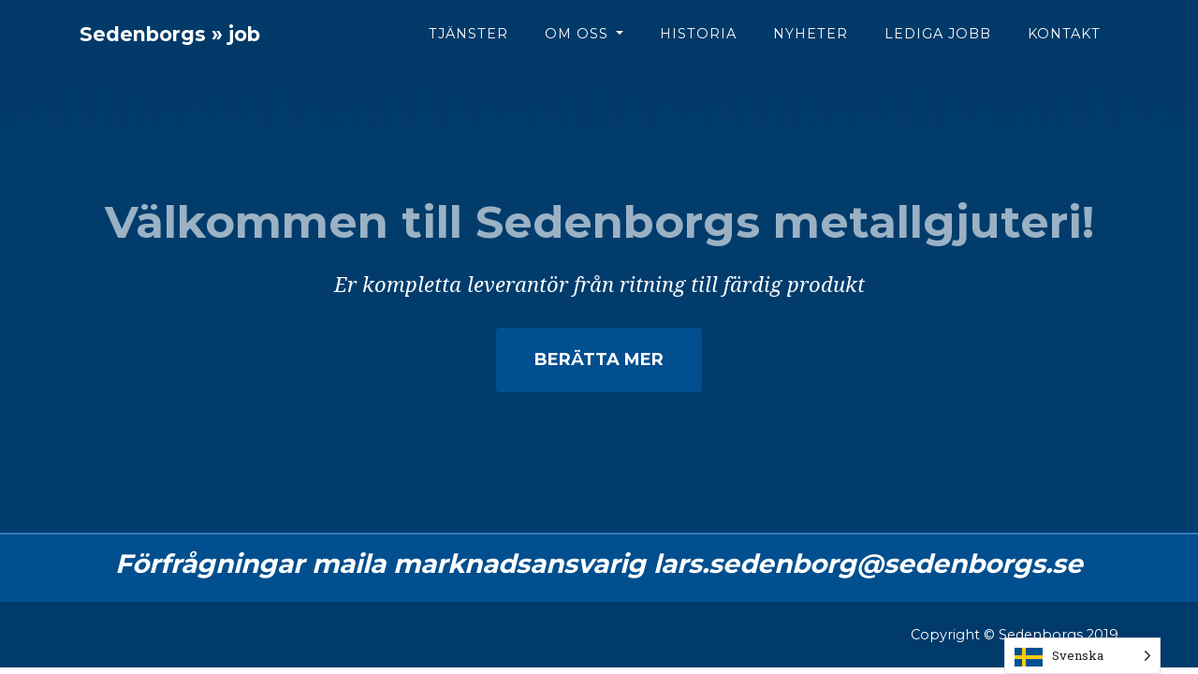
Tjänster (468, 47)
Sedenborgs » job (198, 49)
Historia (698, 47)
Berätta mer (599, 359)
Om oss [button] (579, 47)
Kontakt (1064, 47)
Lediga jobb (937, 47)
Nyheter (810, 47)
